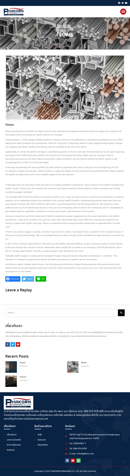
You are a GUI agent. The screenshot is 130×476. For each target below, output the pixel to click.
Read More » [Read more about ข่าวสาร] (24, 366)
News (84, 362)
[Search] (121, 312)
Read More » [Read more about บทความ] (24, 380)
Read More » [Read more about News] (85, 366)
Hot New (76, 27)
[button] (123, 12)
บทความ (23, 376)
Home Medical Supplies (60, 27)
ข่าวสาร (22, 362)
